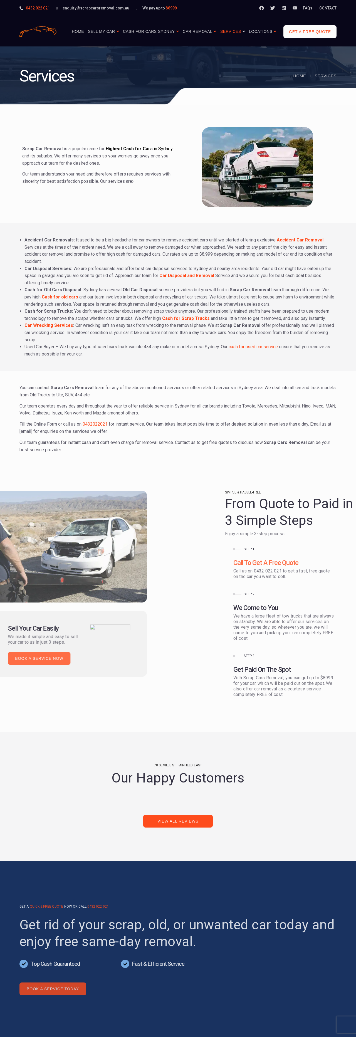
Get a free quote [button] (310, 31)
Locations (260, 31)
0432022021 (95, 424)
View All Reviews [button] (178, 821)
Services (230, 31)
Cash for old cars (60, 297)
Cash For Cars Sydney (149, 31)
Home (78, 31)
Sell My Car (101, 31)
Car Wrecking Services (48, 325)
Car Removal (197, 31)
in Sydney (139, 148)
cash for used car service (253, 346)
